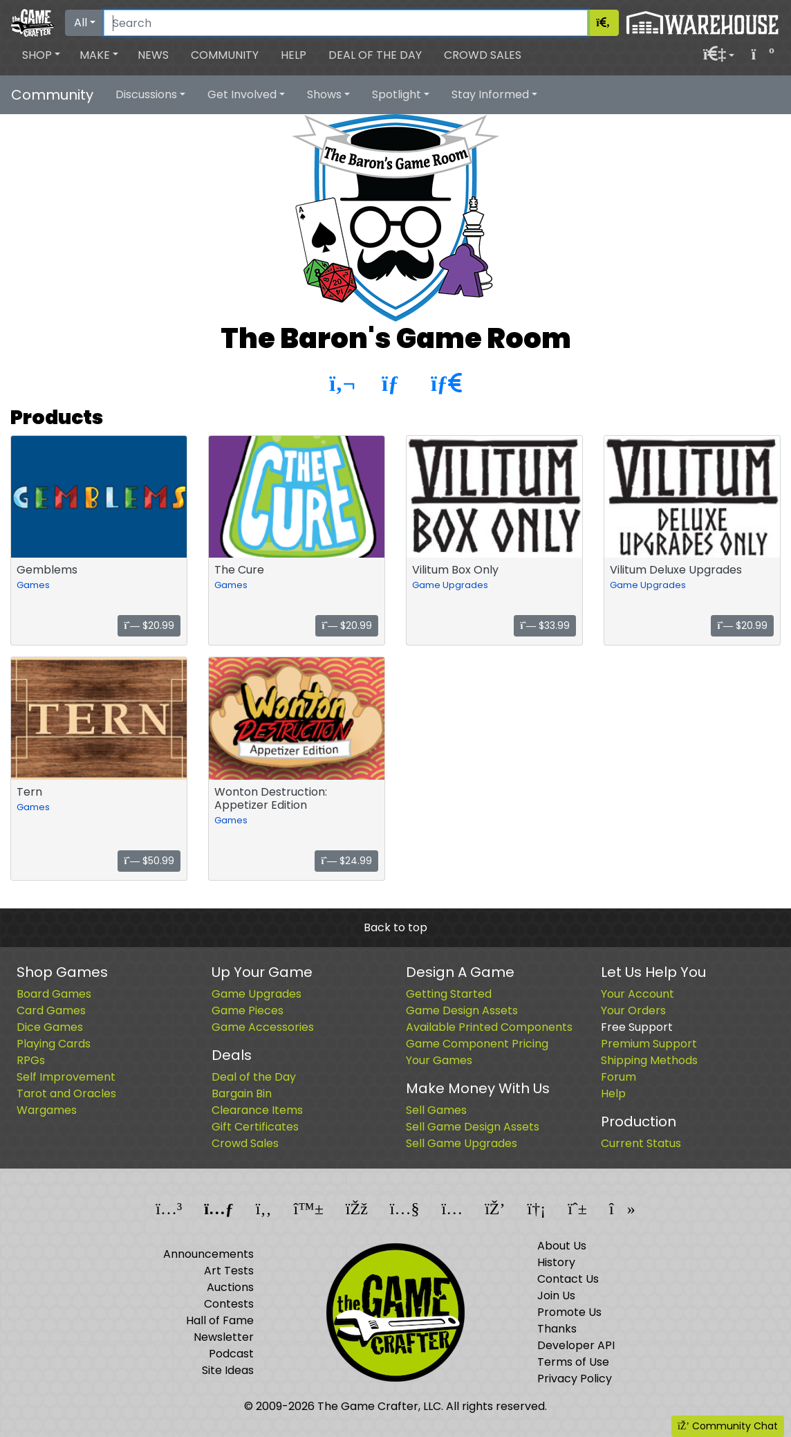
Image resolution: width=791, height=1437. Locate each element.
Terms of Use (573, 1362)
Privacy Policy (574, 1378)
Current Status (641, 1143)
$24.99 (346, 861)
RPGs (31, 1060)
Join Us (556, 1295)
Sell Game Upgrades (461, 1143)
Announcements (208, 1254)
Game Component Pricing (477, 1044)
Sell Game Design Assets (472, 1127)
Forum (618, 1077)
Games (33, 585)
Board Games (54, 994)
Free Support (637, 1027)
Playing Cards (54, 1044)
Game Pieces (247, 1010)
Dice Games (50, 1027)
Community (225, 55)
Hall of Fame (220, 1320)
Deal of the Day (375, 55)
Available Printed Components (489, 1027)
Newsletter (224, 1337)
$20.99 (149, 625)
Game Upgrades (450, 585)
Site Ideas (228, 1370)
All (80, 22)
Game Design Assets (462, 1010)
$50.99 (149, 861)
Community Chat (728, 1426)
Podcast (231, 1354)
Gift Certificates (255, 1127)
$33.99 (545, 625)
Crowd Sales (482, 55)
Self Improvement (66, 1077)
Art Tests (229, 1271)
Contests (229, 1304)
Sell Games (436, 1110)
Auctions (230, 1287)
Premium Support (649, 1044)
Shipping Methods (649, 1060)
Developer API (576, 1345)
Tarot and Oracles (66, 1093)
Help (293, 55)
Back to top (395, 927)
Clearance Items (257, 1110)
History (556, 1262)
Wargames (47, 1110)
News (153, 55)
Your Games (439, 1060)
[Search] (346, 23)
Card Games (51, 1010)
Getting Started (449, 994)
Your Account (637, 994)
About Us (561, 1246)
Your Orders (633, 1010)
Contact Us (568, 1279)
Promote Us (569, 1312)
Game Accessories (263, 1027)
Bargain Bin (242, 1093)
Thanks (557, 1329)
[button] (41, 55)
